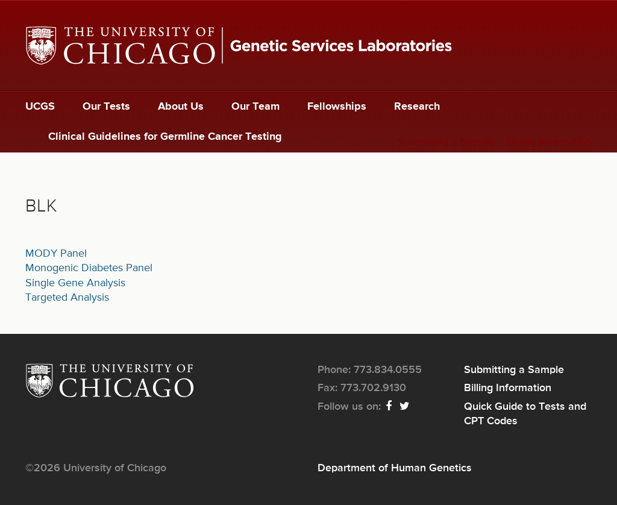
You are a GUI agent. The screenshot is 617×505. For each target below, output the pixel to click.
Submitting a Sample (446, 142)
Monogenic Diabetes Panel (88, 268)
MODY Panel (56, 253)
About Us (181, 106)
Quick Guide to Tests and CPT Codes (525, 414)
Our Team (255, 106)
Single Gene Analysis (75, 283)
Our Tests (106, 106)
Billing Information (549, 142)
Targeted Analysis (67, 297)
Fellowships (336, 106)
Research (417, 106)
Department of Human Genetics (395, 468)
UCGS (40, 106)
